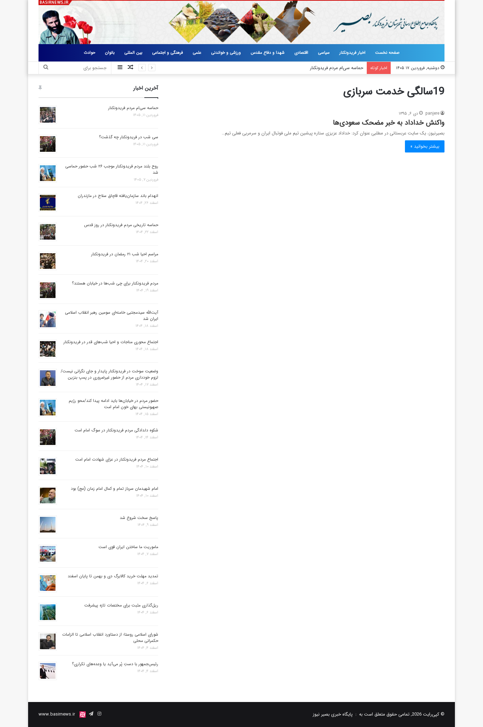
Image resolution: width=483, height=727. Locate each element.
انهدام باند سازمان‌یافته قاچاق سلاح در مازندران (118, 195)
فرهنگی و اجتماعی (167, 52)
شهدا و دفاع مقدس (268, 52)
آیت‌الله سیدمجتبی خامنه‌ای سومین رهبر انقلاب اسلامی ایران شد (111, 315)
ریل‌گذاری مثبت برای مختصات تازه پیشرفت (121, 605)
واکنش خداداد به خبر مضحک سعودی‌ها (388, 122)
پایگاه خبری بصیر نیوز (333, 714)
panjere (432, 113)
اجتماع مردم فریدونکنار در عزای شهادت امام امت (116, 459)
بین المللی (133, 52)
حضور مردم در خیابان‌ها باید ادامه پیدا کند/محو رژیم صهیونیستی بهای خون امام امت (113, 403)
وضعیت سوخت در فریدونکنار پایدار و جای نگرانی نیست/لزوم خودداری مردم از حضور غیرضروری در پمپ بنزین (109, 374)
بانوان (110, 52)
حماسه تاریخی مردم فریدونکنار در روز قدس (121, 225)
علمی (197, 52)
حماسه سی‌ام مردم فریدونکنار (336, 68)
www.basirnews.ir (57, 714)
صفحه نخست (387, 52)
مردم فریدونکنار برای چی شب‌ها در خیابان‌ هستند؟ (115, 283)
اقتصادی (301, 52)
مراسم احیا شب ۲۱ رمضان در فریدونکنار (124, 254)
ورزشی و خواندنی (226, 52)
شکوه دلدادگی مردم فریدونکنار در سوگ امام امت (116, 430)
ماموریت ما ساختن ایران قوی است (128, 547)
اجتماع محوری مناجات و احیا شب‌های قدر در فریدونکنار (110, 342)
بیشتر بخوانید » (424, 146)
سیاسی (324, 52)
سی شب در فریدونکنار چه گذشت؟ (128, 137)
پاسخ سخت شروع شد (139, 517)
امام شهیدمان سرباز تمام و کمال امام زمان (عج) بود (114, 488)
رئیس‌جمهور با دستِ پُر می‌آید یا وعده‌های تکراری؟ (115, 664)
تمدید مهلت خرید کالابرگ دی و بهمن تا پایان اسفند (113, 576)
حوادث (89, 52)
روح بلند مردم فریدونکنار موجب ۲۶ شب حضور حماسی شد (111, 169)
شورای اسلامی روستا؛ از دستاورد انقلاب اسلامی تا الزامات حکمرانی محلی (110, 637)
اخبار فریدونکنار (352, 52)
